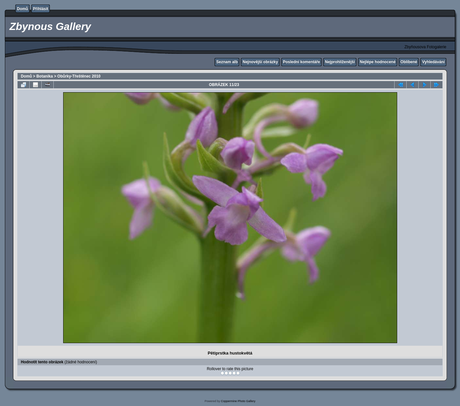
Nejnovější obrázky (260, 62)
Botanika (44, 76)
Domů (22, 9)
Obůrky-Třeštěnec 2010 (79, 76)
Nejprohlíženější (340, 62)
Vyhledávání (433, 62)
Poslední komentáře (301, 62)
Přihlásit (40, 9)
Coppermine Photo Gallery (238, 401)
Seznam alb (227, 62)
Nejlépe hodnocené (378, 62)
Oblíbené (408, 62)
